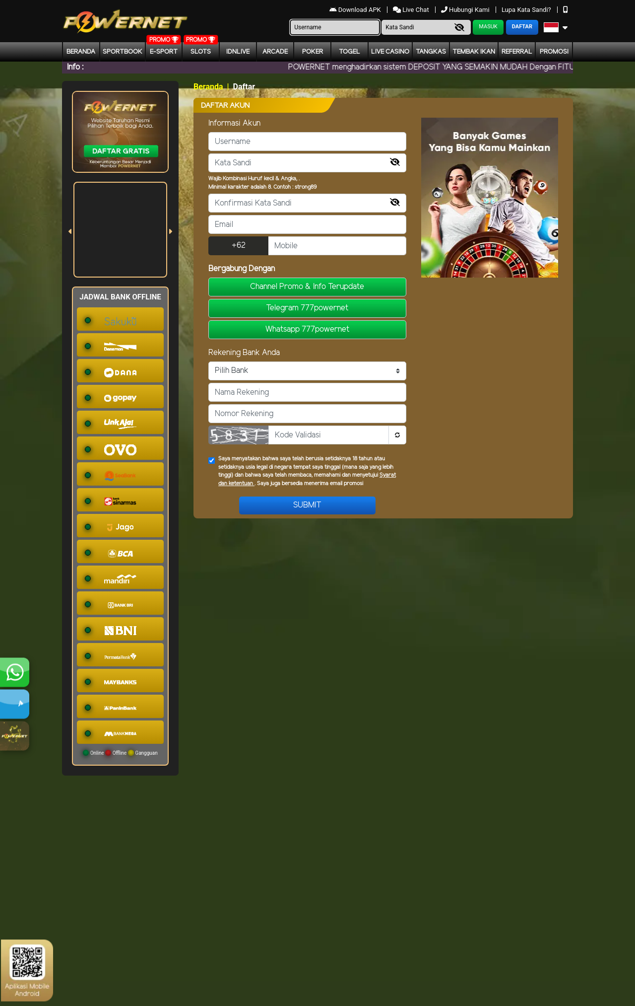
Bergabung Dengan (241, 269)
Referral (517, 52)
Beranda (80, 52)
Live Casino (390, 52)
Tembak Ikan (473, 52)
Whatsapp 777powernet (307, 329)
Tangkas (431, 52)
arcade (275, 52)
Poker (312, 52)
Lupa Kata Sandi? (527, 9)
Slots (200, 52)
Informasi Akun (234, 123)
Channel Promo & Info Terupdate (307, 286)
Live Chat (412, 9)
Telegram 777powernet (307, 308)
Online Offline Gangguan (120, 753)
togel (349, 52)
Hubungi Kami (466, 9)
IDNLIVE (238, 52)
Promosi (554, 52)
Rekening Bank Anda (244, 353)
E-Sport (164, 52)
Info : (75, 67)
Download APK (355, 9)
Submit (307, 505)
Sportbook (122, 52)
